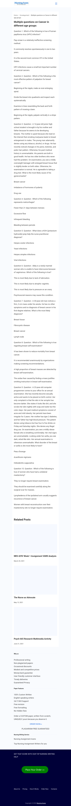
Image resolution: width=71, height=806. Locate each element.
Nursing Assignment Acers (25, 739)
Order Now (44, 789)
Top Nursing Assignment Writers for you (30, 744)
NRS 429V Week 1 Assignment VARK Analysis (35, 556)
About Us (17, 789)
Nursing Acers (41, 803)
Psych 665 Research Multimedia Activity (32, 639)
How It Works (34, 789)
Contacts (54, 789)
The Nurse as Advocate (24, 597)
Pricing (25, 789)
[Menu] (56, 4)
